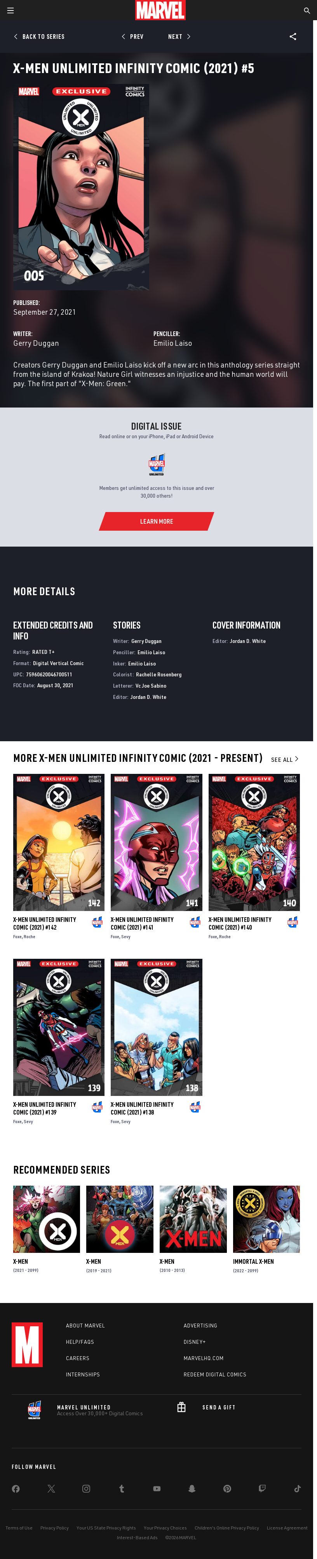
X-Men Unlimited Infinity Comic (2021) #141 (142, 923)
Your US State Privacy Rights (106, 1528)
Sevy (125, 936)
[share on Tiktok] (297, 1490)
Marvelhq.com (204, 1358)
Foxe (17, 936)
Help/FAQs (80, 1342)
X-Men (20, 1261)
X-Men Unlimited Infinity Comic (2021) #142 (44, 923)
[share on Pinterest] (227, 1490)
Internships (83, 1374)
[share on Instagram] (86, 1490)
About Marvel (85, 1325)
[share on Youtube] (157, 1490)
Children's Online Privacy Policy (227, 1528)
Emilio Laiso (172, 342)
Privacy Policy (54, 1528)
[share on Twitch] (262, 1490)
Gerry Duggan (36, 342)
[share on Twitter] (51, 1490)
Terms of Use (19, 1528)
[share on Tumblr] (121, 1490)
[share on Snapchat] (192, 1490)
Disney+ (195, 1342)
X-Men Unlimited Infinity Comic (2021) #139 (44, 1108)
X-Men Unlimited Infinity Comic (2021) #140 (240, 923)
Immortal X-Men (253, 1261)
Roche (29, 936)
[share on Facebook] (16, 1491)
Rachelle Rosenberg (158, 674)
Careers (78, 1358)
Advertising (201, 1325)
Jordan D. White (148, 696)
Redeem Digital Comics (215, 1374)
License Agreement (287, 1528)
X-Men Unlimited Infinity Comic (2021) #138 (142, 1108)
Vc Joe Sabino (151, 685)
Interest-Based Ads (137, 1537)
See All (285, 759)
